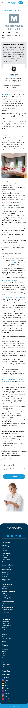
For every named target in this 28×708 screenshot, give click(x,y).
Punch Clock (5, 555)
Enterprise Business (6, 625)
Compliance (5, 613)
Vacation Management (7, 567)
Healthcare (4, 634)
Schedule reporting (6, 598)
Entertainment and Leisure (8, 632)
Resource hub (6, 10)
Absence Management (7, 569)
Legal (3, 662)
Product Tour (6, 671)
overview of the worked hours (9, 228)
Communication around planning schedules (14, 297)
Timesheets (4, 557)
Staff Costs (4, 593)
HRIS (3, 605)
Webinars (4, 651)
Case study (16, 10)
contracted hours (11, 262)
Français (5, 694)
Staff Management (8, 601)
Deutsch (5, 683)
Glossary (4, 653)
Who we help (6, 619)
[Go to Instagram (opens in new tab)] (12, 536)
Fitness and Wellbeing (7, 638)
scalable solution (18, 182)
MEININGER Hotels (9, 32)
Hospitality (4, 627)
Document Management (7, 607)
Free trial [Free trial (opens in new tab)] (14, 477)
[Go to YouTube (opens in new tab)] (20, 536)
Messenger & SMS (6, 586)
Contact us (4, 657)
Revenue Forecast (6, 595)
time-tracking (14, 347)
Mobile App (5, 572)
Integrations (6, 579)
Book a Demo (6, 674)
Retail (3, 629)
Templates (4, 550)
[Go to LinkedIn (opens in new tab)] (16, 536)
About (3, 655)
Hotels (3, 636)
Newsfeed (4, 588)
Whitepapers (5, 649)
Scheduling (5, 546)
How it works (6, 542)
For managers (5, 576)
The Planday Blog (6, 94)
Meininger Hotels (6, 98)
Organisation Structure (7, 603)
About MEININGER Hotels (13, 44)
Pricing (4, 642)
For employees (5, 574)
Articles (4, 647)
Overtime (4, 561)
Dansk (5, 685)
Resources (5, 645)
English (5, 680)
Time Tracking (6, 553)
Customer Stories (6, 664)
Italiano (5, 696)
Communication (7, 584)
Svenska (5, 688)
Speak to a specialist (6, 448)
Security (4, 614)
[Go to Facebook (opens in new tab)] (8, 536)
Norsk (5, 691)
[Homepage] (11, 3)
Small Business (5, 621)
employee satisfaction (12, 107)
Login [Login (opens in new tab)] (20, 2)
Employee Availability (7, 548)
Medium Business (6, 623)
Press (3, 666)
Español (5, 699)
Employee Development (7, 609)
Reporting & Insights (8, 591)
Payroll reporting (6, 559)
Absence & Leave (7, 565)
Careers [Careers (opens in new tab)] (3, 660)
